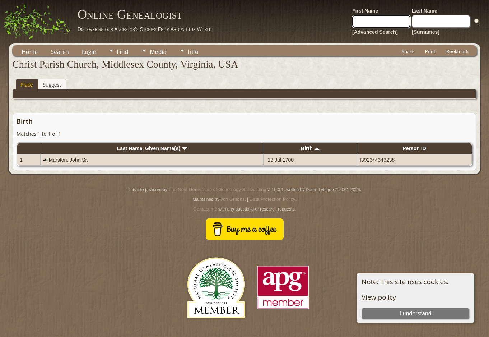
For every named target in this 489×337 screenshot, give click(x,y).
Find (122, 52)
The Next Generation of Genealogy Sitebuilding (217, 189)
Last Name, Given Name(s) (152, 148)
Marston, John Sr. (68, 160)
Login (89, 52)
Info (193, 52)
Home (30, 52)
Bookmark (457, 51)
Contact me (205, 209)
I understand (416, 313)
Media (158, 52)
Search (60, 52)
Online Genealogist (130, 14)
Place (26, 84)
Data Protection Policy (272, 199)
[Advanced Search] (375, 32)
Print (430, 51)
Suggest (52, 84)
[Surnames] (425, 32)
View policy (379, 296)
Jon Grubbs (232, 199)
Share (408, 51)
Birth (310, 148)
